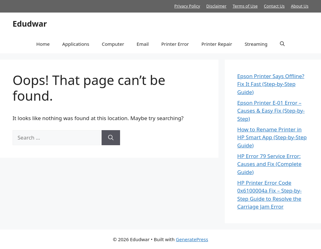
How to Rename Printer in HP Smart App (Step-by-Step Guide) (272, 137)
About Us (299, 6)
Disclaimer (216, 6)
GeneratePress (192, 239)
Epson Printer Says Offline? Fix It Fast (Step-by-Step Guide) (270, 84)
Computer (113, 44)
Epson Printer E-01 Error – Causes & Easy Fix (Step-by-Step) (271, 110)
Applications (75, 44)
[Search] (111, 137)
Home (43, 44)
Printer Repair (216, 44)
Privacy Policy (187, 6)
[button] (282, 43)
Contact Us (274, 6)
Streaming (256, 44)
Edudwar (30, 23)
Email (143, 44)
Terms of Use (245, 6)
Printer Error (175, 44)
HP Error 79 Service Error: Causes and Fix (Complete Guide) (269, 164)
